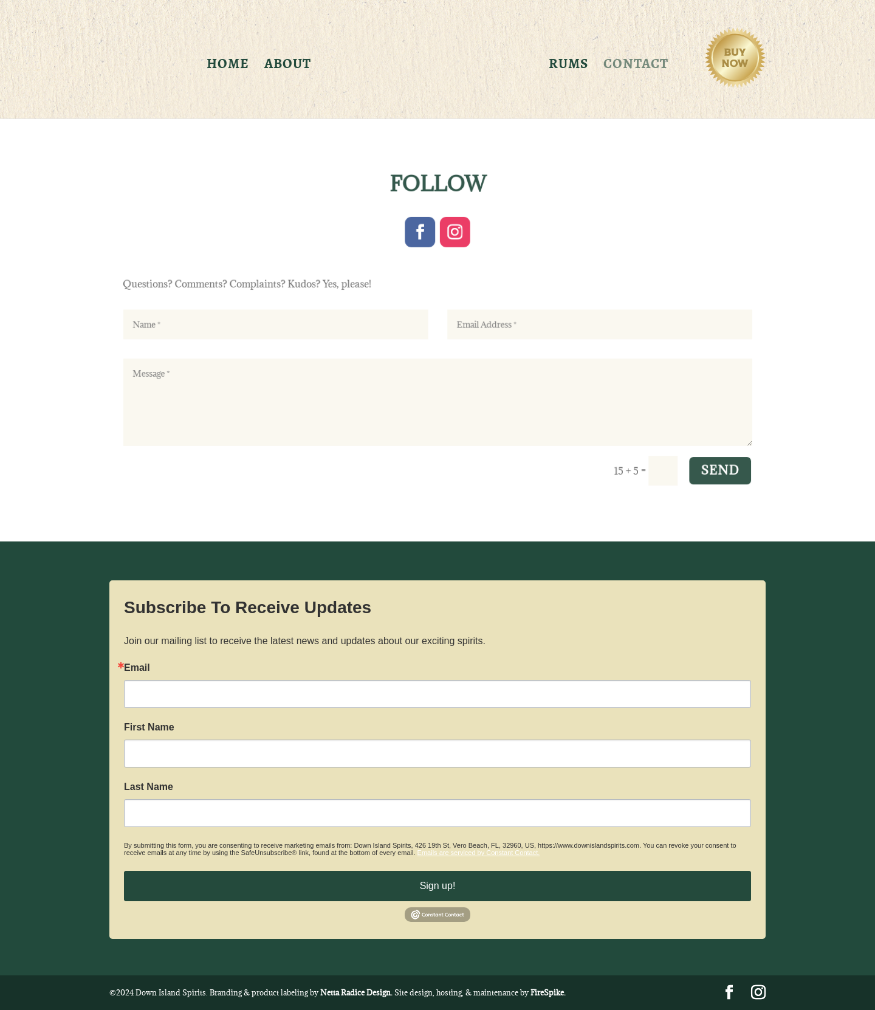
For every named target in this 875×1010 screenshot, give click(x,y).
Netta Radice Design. (356, 992)
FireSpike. (548, 992)
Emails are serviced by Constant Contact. (478, 852)
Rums (568, 66)
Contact (635, 66)
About (287, 66)
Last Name (148, 787)
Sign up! (438, 886)
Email (137, 668)
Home (228, 66)
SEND (701, 460)
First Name (149, 727)
